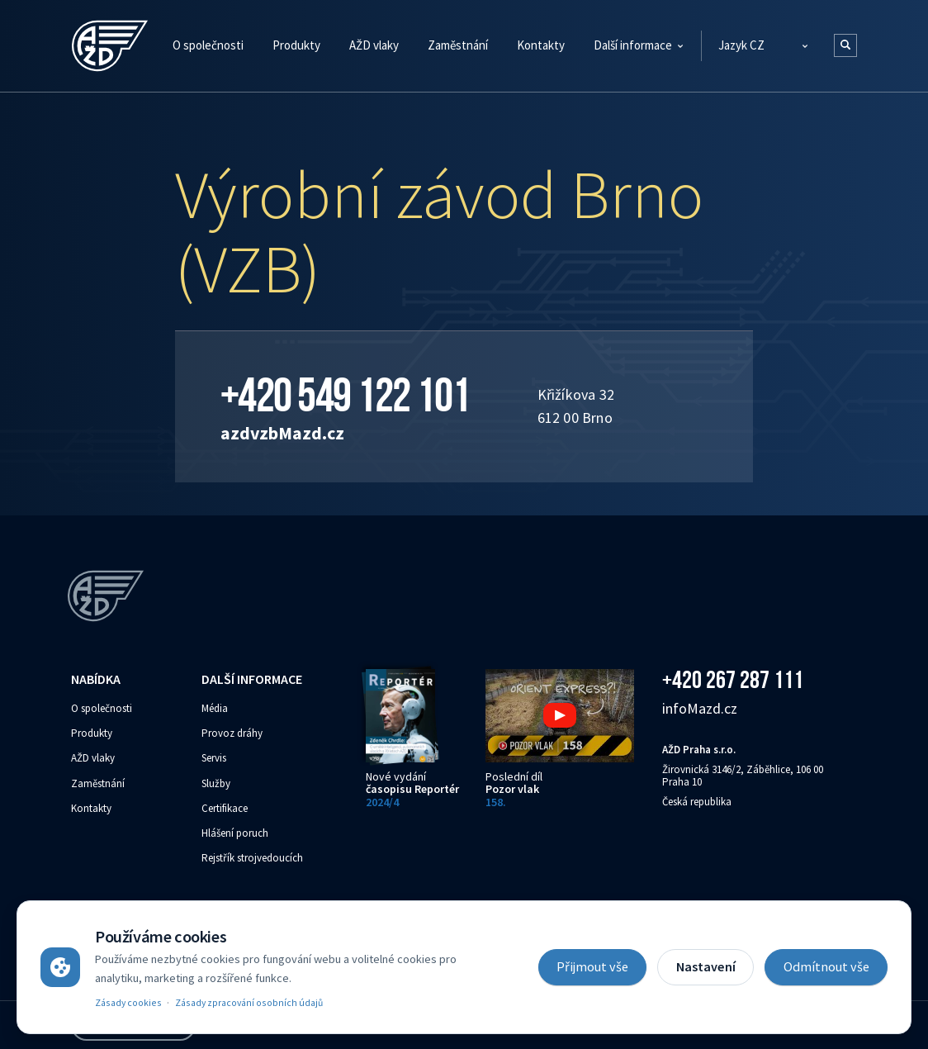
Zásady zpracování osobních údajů (249, 1002)
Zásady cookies (128, 1002)
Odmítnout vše (826, 966)
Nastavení (706, 966)
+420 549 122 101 (345, 394)
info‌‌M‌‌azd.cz (699, 708)
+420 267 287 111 (732, 679)
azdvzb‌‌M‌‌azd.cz (282, 432)
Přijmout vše (592, 966)
